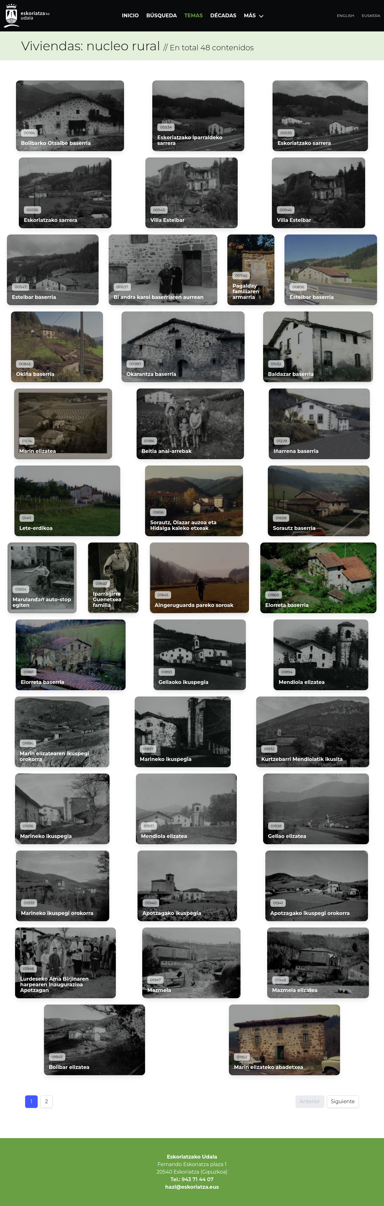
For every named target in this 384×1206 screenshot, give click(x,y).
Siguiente (343, 1101)
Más (250, 16)
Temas (193, 16)
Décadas (223, 16)
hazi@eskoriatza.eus (192, 1187)
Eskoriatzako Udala (192, 1157)
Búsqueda (161, 16)
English (345, 15)
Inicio (130, 16)
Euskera (371, 15)
